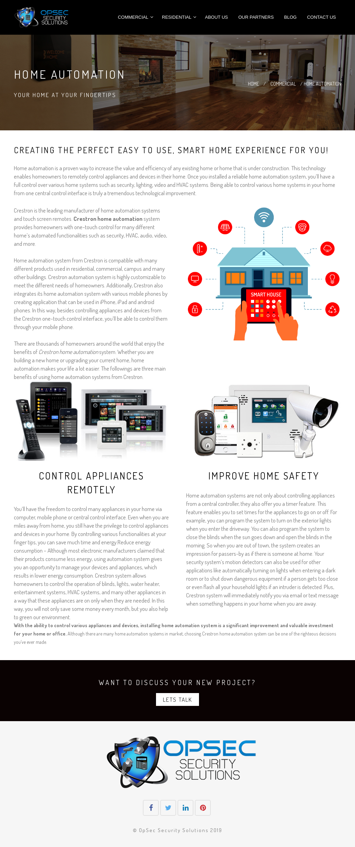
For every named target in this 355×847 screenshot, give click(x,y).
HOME (254, 84)
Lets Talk (177, 699)
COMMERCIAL (283, 84)
